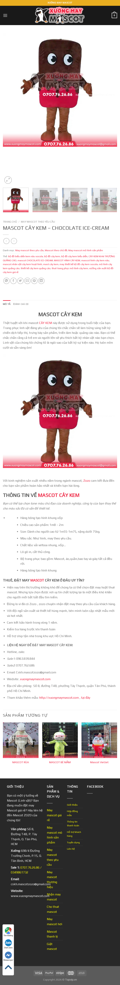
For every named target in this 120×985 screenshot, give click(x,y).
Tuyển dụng (73, 842)
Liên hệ (71, 848)
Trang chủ (10, 221)
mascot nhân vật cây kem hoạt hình (22, 264)
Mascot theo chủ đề (56, 250)
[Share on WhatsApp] (6, 281)
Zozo (86, 480)
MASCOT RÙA (20, 762)
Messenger (8, 956)
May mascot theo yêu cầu (38, 221)
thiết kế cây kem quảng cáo (36, 268)
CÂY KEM (45, 323)
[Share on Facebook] (13, 281)
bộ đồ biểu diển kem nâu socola (25, 256)
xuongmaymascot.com (35, 679)
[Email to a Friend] (27, 281)
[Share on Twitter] (20, 281)
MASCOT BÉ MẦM (60, 762)
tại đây (85, 697)
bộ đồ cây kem (52, 256)
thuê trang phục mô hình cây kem (70, 268)
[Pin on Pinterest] (34, 281)
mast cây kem (50, 264)
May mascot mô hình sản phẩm (85, 250)
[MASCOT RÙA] (21, 740)
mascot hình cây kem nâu (95, 260)
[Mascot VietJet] (99, 740)
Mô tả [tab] (6, 304)
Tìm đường (8, 932)
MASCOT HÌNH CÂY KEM (67, 260)
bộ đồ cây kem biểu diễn (74, 256)
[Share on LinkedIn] (41, 281)
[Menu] (5, 15)
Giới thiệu (72, 804)
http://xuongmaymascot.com (58, 697)
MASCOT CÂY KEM (58, 495)
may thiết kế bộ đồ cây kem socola (79, 264)
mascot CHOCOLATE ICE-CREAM (35, 260)
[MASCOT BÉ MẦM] (60, 740)
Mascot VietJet (99, 762)
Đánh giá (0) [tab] (20, 304)
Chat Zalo (8, 944)
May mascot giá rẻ (54, 815)
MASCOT (37, 580)
